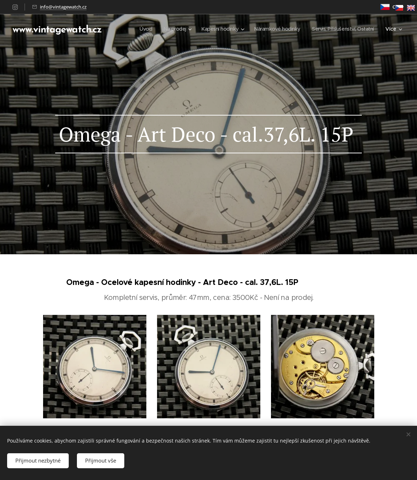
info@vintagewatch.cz (63, 7)
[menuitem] (135, 29)
